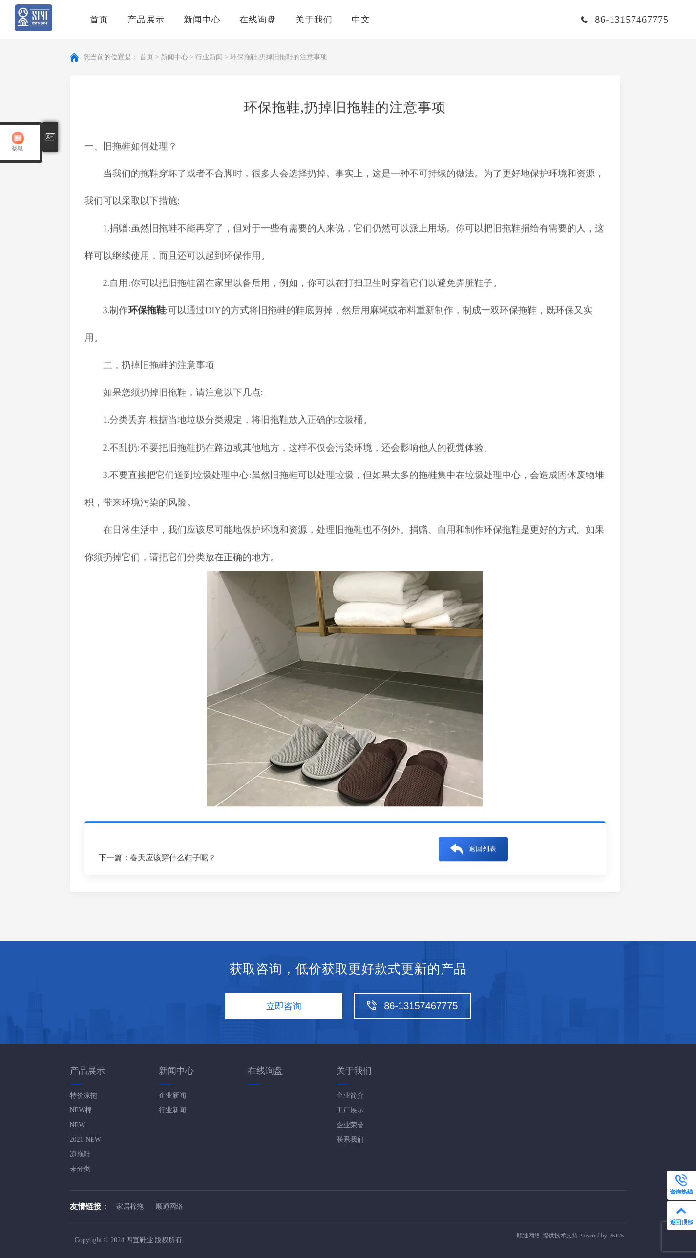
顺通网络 (169, 1206)
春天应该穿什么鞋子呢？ (173, 858)
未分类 (80, 1168)
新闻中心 (202, 19)
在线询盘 (257, 19)
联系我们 (350, 1139)
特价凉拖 (83, 1095)
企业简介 (350, 1095)
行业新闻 (209, 57)
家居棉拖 (130, 1206)
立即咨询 (283, 1006)
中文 (361, 19)
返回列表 (482, 849)
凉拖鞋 (80, 1154)
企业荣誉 (350, 1124)
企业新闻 (172, 1095)
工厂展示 (350, 1110)
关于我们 (314, 19)
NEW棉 (81, 1110)
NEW (77, 1124)
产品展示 (146, 19)
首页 (99, 19)
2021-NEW (86, 1139)
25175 (617, 1235)
